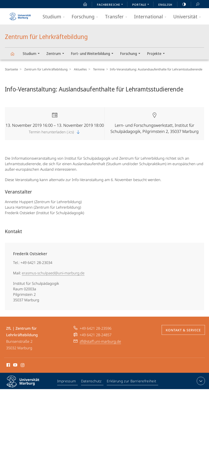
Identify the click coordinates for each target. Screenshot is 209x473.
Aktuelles (78, 69)
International (151, 17)
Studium (55, 17)
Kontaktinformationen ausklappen (200, 381)
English (165, 4)
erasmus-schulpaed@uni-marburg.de (53, 272)
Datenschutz (91, 381)
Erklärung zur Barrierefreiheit (131, 381)
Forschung (86, 17)
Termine (95, 69)
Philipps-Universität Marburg (27, 384)
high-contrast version (181, 4)
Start (82, 4)
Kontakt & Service (183, 330)
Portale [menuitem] (141, 4)
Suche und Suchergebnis (195, 4)
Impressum (67, 381)
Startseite (11, 69)
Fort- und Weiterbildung (93, 54)
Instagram (22, 365)
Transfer (117, 17)
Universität (188, 17)
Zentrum (56, 54)
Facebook (7, 365)
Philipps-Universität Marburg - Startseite (20, 15)
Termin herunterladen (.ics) (55, 131)
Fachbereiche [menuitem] (111, 4)
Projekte (157, 54)
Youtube (14, 365)
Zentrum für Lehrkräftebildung (15, 56)
